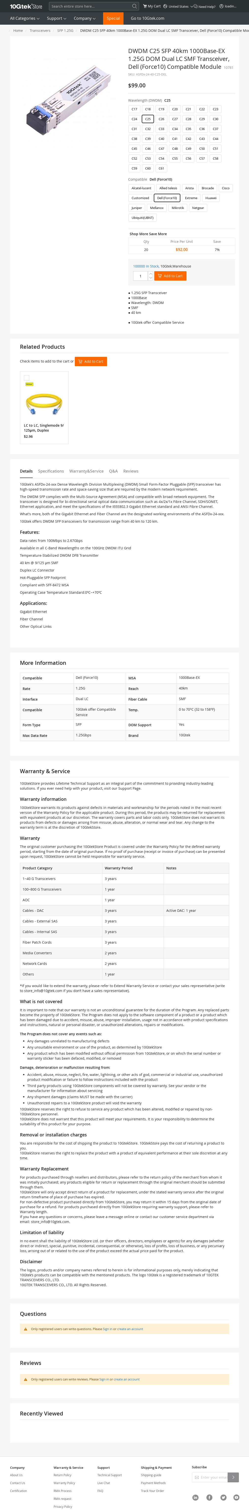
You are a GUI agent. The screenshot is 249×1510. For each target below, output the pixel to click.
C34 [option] (175, 129)
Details (26, 471)
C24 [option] (134, 119)
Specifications (51, 471)
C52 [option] (134, 158)
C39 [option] (148, 138)
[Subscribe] (233, 1477)
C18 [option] (148, 109)
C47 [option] (161, 148)
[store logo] (26, 6)
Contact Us (17, 1483)
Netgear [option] (198, 208)
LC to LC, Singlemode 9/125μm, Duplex (44, 428)
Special (113, 18)
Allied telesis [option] (168, 188)
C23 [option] (215, 109)
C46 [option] (148, 148)
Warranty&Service (86, 471)
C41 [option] (175, 138)
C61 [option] (161, 168)
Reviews (131, 471)
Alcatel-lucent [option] (141, 188)
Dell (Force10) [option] (167, 198)
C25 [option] (148, 119)
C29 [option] (202, 119)
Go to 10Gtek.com (147, 18)
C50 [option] (202, 148)
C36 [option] (202, 129)
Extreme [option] (191, 198)
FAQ (100, 1491)
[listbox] (181, 139)
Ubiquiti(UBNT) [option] (143, 217)
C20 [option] (175, 109)
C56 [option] (188, 158)
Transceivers (40, 30)
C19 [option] (161, 109)
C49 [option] (188, 148)
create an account (130, 1329)
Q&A (113, 471)
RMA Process (63, 1491)
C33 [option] (161, 129)
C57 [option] (202, 158)
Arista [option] (189, 188)
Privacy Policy (63, 1507)
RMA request (62, 1499)
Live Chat (103, 1483)
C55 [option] (175, 158)
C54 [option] (161, 158)
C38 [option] (134, 138)
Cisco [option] (226, 188)
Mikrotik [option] (178, 208)
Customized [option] (140, 198)
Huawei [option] (211, 198)
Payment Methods (153, 1483)
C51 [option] (215, 148)
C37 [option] (215, 129)
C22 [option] (202, 109)
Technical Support (109, 1475)
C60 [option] (148, 168)
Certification (18, 1491)
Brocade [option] (208, 188)
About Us (16, 1475)
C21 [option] (188, 109)
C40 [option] (161, 138)
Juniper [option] (137, 208)
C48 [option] (175, 148)
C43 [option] (202, 138)
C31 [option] (134, 129)
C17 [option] (134, 109)
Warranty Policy (64, 1483)
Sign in (107, 1329)
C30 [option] (215, 119)
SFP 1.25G (65, 30)
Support (54, 18)
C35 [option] (188, 129)
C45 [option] (134, 148)
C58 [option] (215, 158)
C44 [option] (215, 138)
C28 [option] (188, 119)
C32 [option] (148, 129)
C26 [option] (161, 119)
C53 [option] (148, 158)
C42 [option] (188, 138)
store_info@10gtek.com (43, 990)
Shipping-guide (151, 1475)
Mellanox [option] (157, 208)
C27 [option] (175, 119)
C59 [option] (134, 168)
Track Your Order (152, 1491)
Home (18, 30)
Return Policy (62, 1475)
